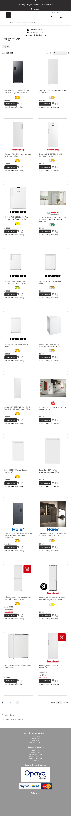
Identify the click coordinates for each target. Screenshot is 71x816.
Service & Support (36, 32)
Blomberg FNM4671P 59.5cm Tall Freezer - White (50, 666)
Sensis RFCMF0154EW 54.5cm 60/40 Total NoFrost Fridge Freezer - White (17, 408)
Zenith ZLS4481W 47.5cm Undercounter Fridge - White (49, 471)
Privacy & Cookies (35, 756)
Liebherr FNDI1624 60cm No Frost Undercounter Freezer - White (16, 218)
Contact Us (35, 761)
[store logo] (8, 15)
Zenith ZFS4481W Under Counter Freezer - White (16, 471)
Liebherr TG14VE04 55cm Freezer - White (16, 345)
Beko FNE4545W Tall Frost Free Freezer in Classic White (52, 92)
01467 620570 (48, 5)
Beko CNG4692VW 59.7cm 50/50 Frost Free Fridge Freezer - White (17, 598)
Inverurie (35, 9)
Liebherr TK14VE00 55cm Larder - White (51, 282)
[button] (18, 103)
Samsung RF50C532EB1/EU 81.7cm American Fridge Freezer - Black (16, 92)
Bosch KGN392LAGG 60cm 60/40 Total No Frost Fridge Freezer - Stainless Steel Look (52, 219)
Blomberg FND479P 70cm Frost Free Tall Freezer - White (51, 155)
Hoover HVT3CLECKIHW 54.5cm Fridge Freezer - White (52, 408)
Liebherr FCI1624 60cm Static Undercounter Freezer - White (15, 282)
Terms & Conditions (36, 759)
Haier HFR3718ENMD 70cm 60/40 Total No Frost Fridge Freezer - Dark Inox (52, 534)
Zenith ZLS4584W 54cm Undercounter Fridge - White (17, 666)
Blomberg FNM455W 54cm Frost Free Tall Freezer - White (17, 155)
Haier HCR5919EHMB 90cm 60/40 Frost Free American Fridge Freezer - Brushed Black (18, 535)
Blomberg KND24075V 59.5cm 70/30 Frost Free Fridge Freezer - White (52, 598)
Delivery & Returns (36, 30)
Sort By (48, 53)
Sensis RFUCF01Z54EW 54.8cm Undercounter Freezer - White (49, 345)
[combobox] (35, 22)
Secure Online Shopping (37, 35)
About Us (35, 750)
